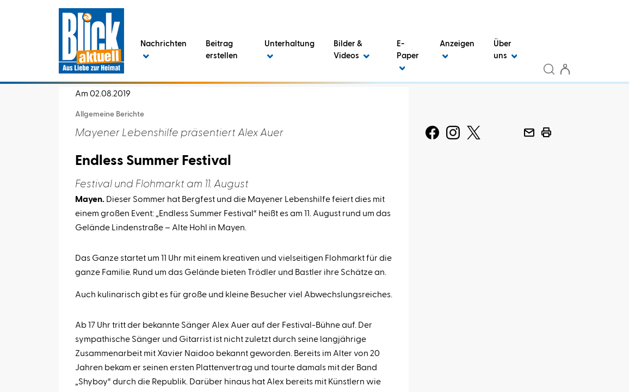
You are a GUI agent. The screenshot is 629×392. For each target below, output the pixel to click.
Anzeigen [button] (457, 50)
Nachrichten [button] (163, 50)
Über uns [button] (505, 50)
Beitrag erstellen (222, 50)
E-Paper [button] (408, 56)
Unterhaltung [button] (289, 50)
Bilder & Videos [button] (351, 50)
